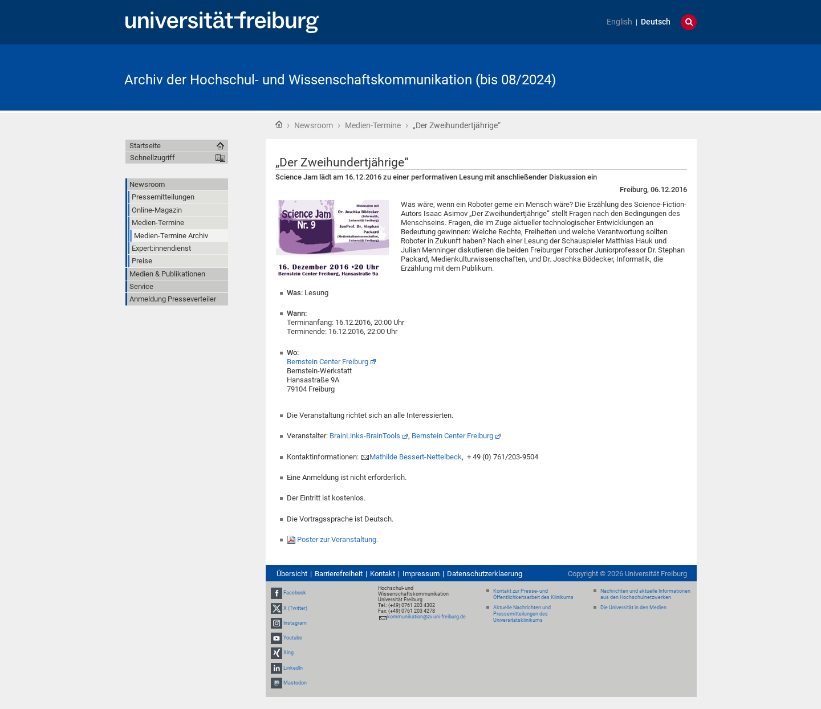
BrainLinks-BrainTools (365, 435)
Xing (288, 652)
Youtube (292, 638)
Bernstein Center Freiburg (327, 361)
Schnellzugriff (152, 157)
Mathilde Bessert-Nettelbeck (415, 457)
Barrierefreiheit (339, 573)
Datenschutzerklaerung (484, 573)
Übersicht (292, 573)
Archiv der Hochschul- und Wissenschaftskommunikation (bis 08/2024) (340, 80)
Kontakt (382, 573)
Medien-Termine (373, 125)
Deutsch (655, 22)
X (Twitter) (295, 608)
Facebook (294, 593)
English (619, 22)
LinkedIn (293, 668)
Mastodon (295, 683)
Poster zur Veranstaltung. (337, 539)
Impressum (421, 573)
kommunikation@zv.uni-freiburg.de (426, 617)
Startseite (278, 124)
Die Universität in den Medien (633, 607)
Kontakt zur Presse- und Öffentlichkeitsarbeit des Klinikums (533, 594)
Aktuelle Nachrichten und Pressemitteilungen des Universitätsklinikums (522, 614)
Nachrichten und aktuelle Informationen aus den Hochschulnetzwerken (645, 594)
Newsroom (313, 125)
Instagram (295, 623)
